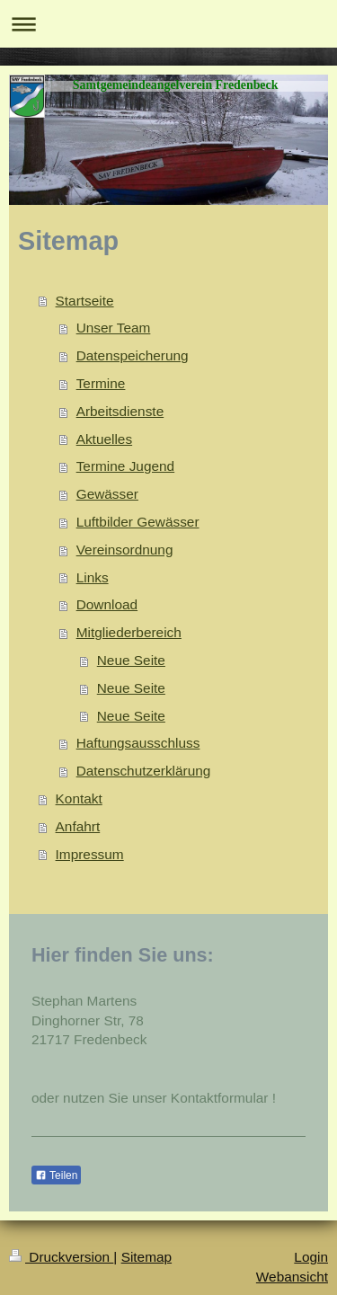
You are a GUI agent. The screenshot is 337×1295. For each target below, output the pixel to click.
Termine (101, 383)
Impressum (90, 854)
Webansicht (292, 1276)
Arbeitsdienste (120, 411)
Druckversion (61, 1256)
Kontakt (79, 798)
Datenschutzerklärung (143, 770)
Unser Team (113, 327)
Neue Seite (131, 660)
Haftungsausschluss (138, 742)
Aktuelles (104, 439)
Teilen (56, 1175)
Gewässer (107, 493)
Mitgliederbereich (129, 632)
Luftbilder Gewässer (138, 521)
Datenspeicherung (132, 355)
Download (106, 604)
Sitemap (146, 1256)
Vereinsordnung (124, 549)
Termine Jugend (125, 466)
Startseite (85, 300)
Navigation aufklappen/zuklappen (168, 23)
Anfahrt (78, 826)
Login (311, 1256)
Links (92, 577)
